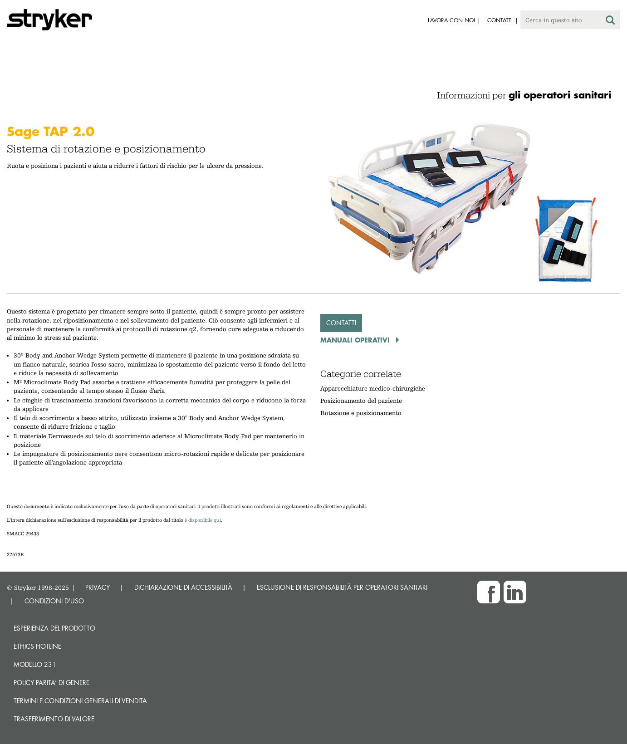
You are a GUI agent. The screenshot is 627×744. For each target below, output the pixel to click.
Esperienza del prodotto (54, 628)
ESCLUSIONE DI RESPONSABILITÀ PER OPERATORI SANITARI (342, 587)
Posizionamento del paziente (361, 400)
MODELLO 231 (35, 664)
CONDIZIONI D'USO (54, 601)
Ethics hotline (37, 646)
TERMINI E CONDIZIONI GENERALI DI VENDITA (80, 700)
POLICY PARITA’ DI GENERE (51, 682)
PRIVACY (97, 587)
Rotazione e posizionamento (361, 412)
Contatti (341, 322)
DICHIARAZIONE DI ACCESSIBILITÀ (183, 587)
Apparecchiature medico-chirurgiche (372, 388)
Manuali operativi (356, 339)
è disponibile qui (203, 520)
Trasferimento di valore (54, 719)
